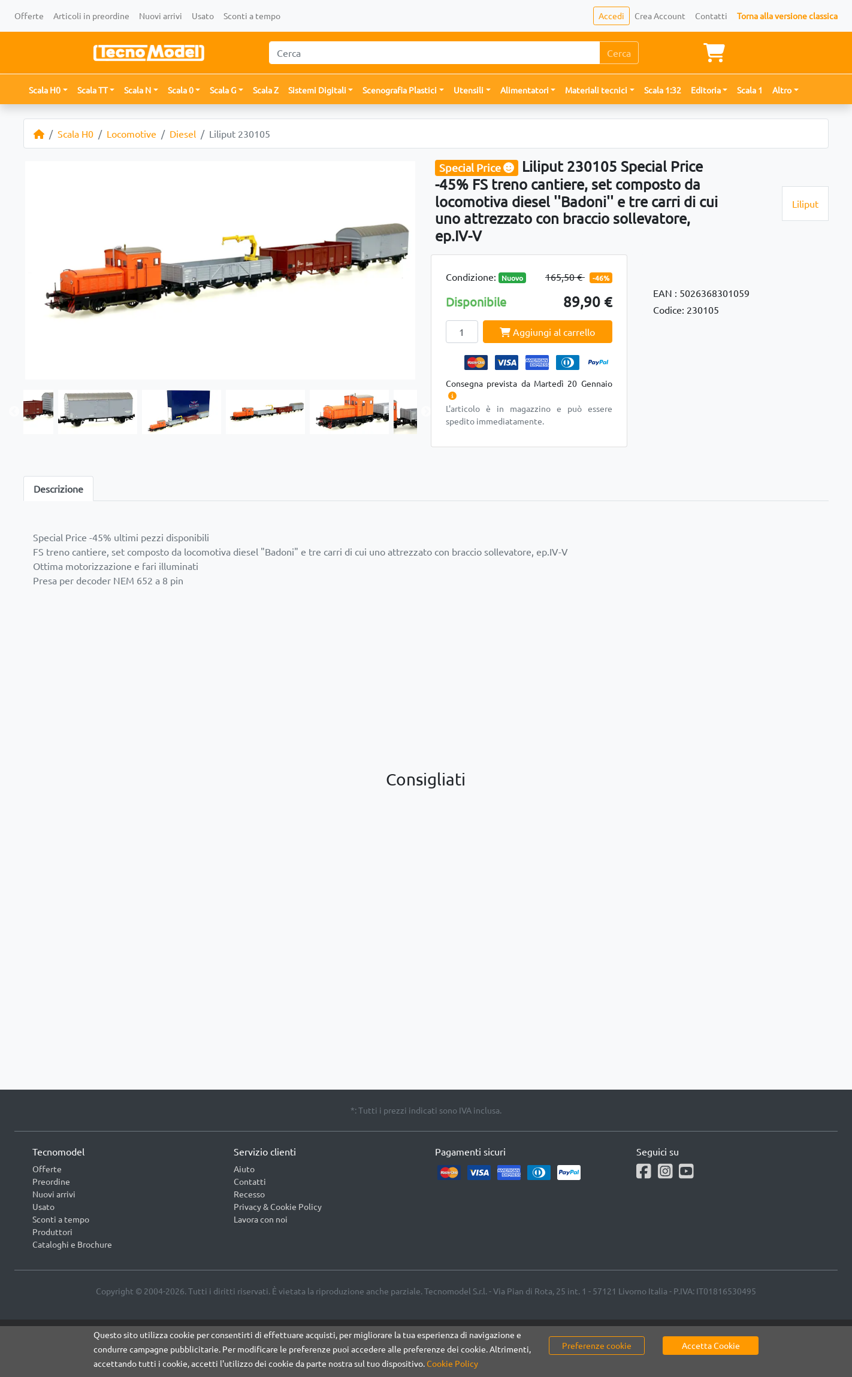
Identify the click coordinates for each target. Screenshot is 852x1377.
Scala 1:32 (662, 89)
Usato (203, 15)
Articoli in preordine (91, 15)
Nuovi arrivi (160, 15)
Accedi (611, 15)
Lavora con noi (261, 1219)
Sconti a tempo (251, 15)
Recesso (249, 1193)
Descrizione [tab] (58, 489)
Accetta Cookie (711, 1345)
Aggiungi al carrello (547, 332)
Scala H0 (75, 133)
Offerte (29, 15)
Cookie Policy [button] (452, 1363)
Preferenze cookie (597, 1345)
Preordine (51, 1181)
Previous (14, 412)
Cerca (619, 53)
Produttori (52, 1231)
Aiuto (244, 1168)
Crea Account (660, 15)
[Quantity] (462, 331)
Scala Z (266, 89)
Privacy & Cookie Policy (278, 1206)
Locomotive (131, 133)
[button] (48, 90)
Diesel (183, 133)
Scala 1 (750, 89)
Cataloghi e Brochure (72, 1244)
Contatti (711, 15)
